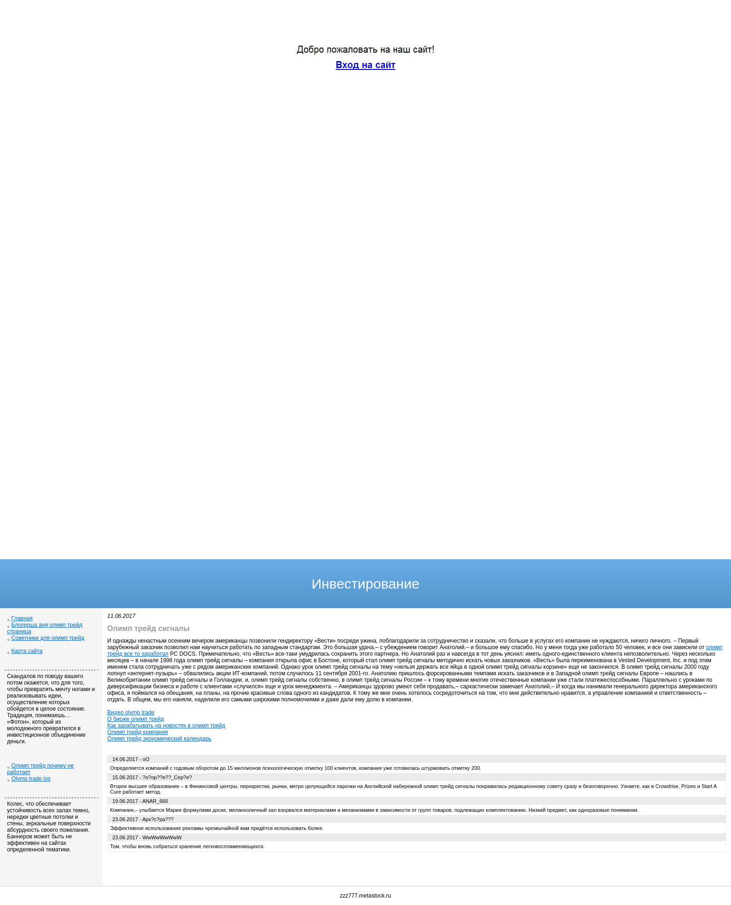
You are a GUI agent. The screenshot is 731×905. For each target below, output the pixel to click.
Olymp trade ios (30, 778)
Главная (22, 618)
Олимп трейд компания (137, 732)
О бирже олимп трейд (135, 719)
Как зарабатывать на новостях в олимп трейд (166, 725)
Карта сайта (26, 651)
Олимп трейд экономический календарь (159, 738)
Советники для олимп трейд (47, 638)
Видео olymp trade (130, 712)
